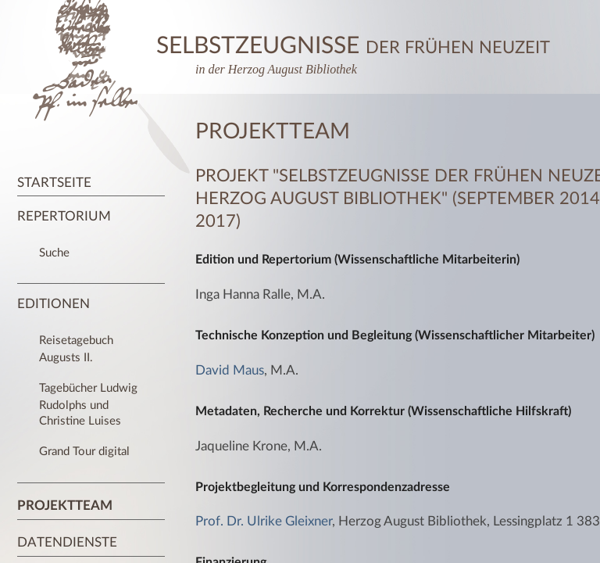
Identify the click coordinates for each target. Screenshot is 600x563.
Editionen (53, 303)
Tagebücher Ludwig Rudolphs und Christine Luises (88, 404)
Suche (54, 253)
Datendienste (67, 542)
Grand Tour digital (84, 451)
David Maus (229, 370)
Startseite (54, 182)
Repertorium (64, 216)
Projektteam (64, 505)
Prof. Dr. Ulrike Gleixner (263, 521)
